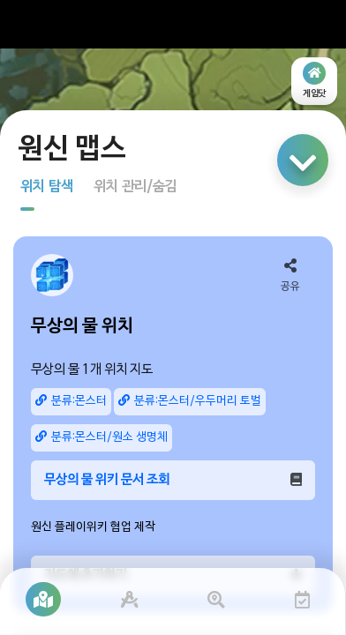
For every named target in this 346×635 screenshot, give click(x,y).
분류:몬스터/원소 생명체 (101, 437)
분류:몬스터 (71, 400)
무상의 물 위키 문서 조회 (173, 480)
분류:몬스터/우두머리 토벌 (189, 400)
